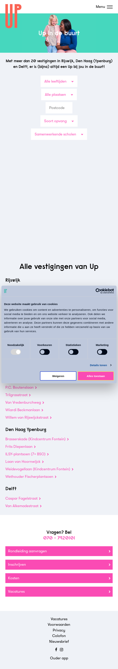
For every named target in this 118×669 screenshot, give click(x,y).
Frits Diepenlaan (20, 446)
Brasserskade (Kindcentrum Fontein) (37, 439)
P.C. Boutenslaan (21, 387)
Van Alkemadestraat (23, 506)
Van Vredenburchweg (24, 402)
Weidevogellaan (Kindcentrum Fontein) (39, 469)
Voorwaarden (59, 624)
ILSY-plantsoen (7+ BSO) (27, 454)
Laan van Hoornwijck (24, 461)
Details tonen (98, 365)
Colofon (59, 636)
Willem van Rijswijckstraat (28, 417)
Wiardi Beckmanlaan (24, 410)
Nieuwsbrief (59, 641)
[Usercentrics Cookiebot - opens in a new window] (98, 291)
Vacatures (59, 592)
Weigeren (58, 375)
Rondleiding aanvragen (59, 551)
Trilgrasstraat (18, 395)
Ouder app (59, 658)
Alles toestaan (96, 375)
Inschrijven (59, 565)
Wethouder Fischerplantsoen (30, 476)
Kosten (59, 578)
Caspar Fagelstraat (23, 498)
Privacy (59, 630)
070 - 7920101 (59, 538)
